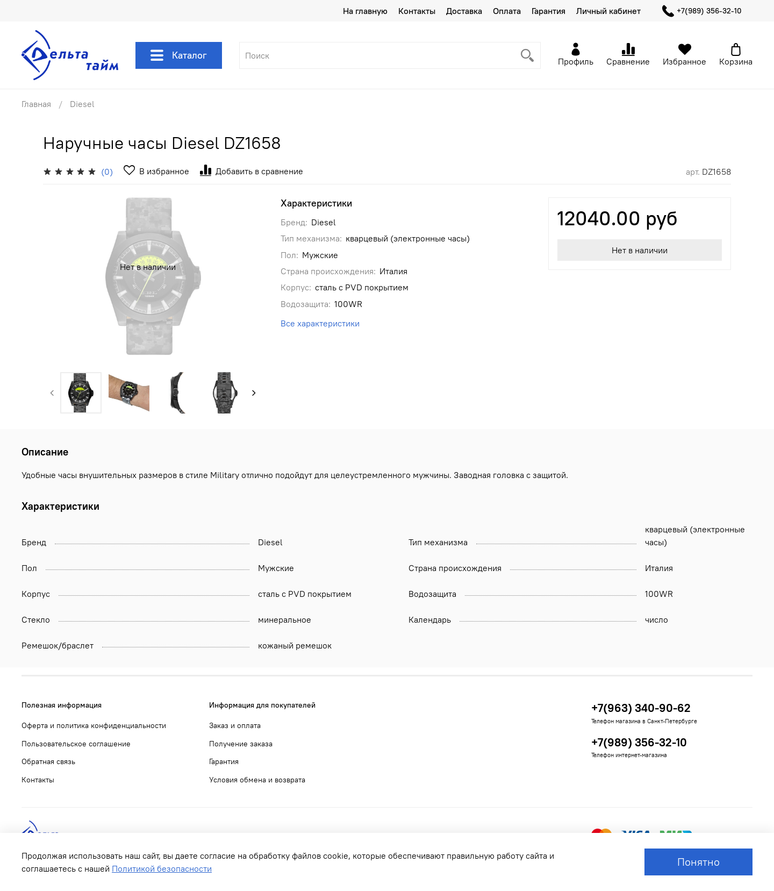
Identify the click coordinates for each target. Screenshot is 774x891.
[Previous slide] (52, 392)
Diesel (82, 103)
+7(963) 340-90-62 (641, 708)
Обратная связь (48, 761)
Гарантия (548, 10)
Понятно (698, 861)
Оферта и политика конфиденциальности (94, 725)
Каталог (178, 55)
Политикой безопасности (162, 868)
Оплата (507, 10)
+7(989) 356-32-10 (702, 11)
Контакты (416, 10)
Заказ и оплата (235, 725)
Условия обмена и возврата (257, 780)
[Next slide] (254, 392)
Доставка (464, 10)
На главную (365, 10)
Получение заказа (241, 744)
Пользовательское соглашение (76, 744)
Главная (36, 103)
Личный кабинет (608, 10)
